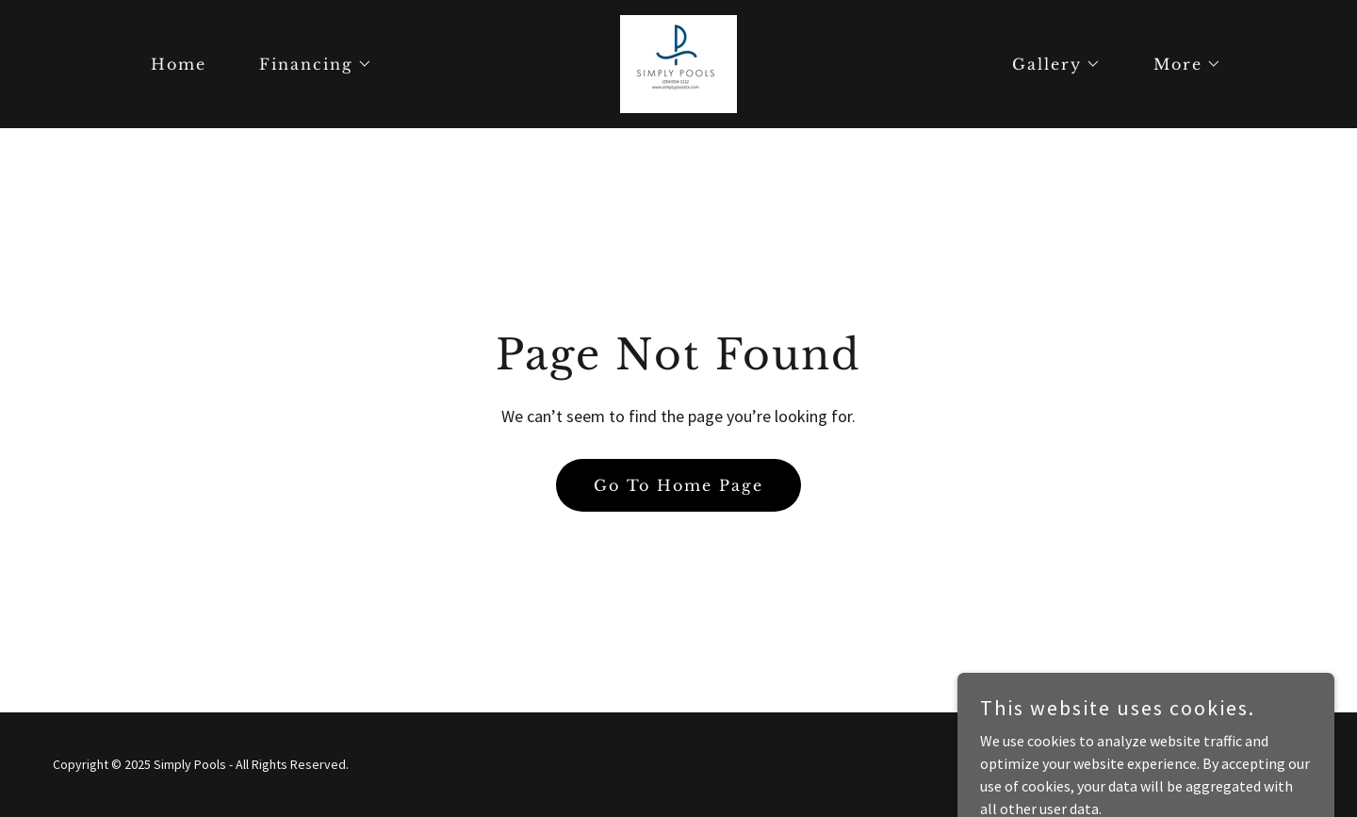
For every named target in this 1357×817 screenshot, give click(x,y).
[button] (308, 64)
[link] (678, 62)
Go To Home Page (678, 485)
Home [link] (178, 64)
